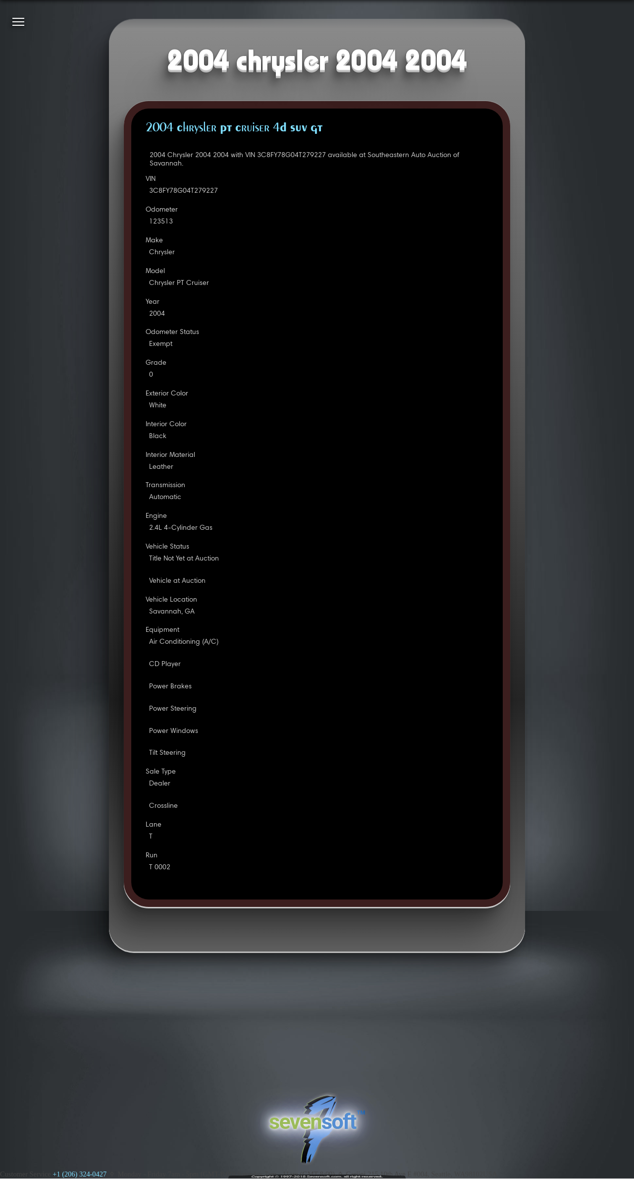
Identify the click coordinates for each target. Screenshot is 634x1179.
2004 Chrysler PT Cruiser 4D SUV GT (234, 128)
